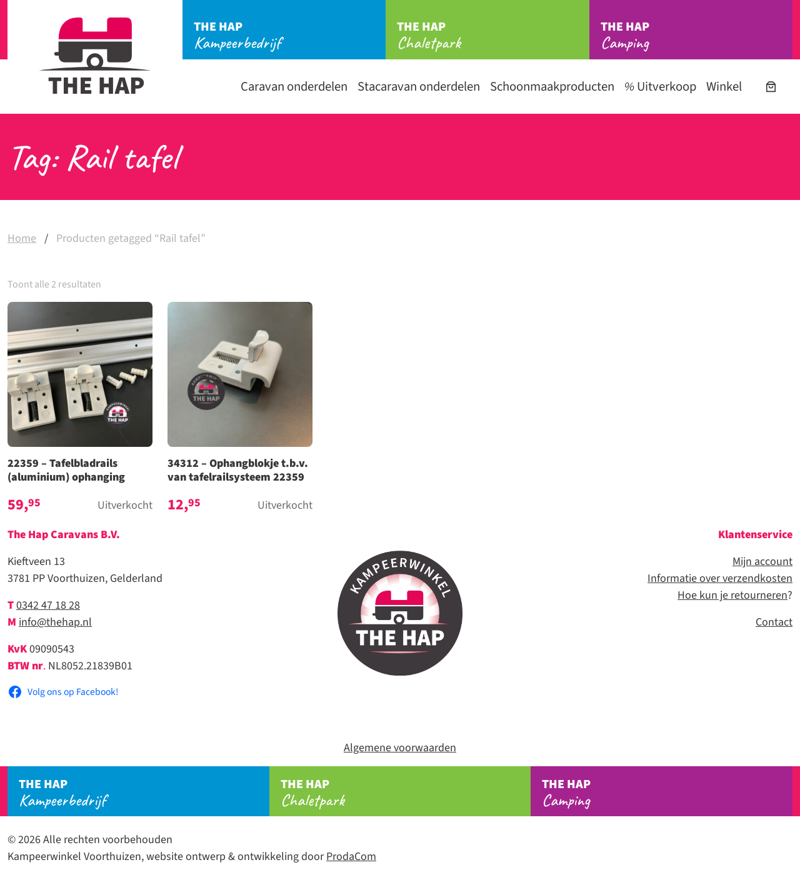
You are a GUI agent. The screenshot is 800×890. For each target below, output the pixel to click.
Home (22, 238)
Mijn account (762, 561)
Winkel (724, 87)
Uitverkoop (660, 87)
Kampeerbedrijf (290, 35)
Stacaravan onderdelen (419, 87)
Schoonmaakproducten (552, 87)
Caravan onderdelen (294, 87)
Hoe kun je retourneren (733, 595)
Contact (774, 622)
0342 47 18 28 (48, 605)
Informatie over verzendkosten (720, 578)
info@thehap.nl (55, 622)
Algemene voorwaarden (400, 748)
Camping (696, 35)
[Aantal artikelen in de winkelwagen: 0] (771, 86)
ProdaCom (351, 856)
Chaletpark (493, 35)
